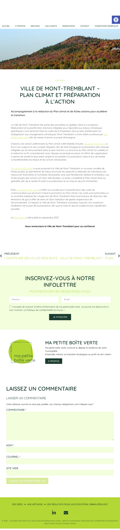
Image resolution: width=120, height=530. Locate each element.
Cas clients (51, 26)
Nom (10, 445)
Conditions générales (106, 26)
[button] (116, 20)
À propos (20, 26)
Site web (12, 468)
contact (52, 525)
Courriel (13, 456)
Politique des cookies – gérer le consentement (62, 522)
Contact (84, 26)
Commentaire (16, 409)
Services (35, 26)
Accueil (6, 26)
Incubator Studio (69, 525)
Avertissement (111, 522)
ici (64, 310)
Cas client (60, 80)
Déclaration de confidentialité (93, 522)
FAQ (46, 525)
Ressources (68, 26)
